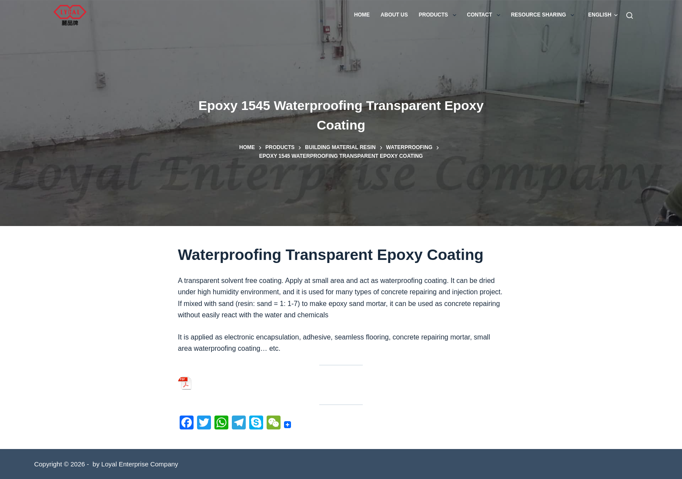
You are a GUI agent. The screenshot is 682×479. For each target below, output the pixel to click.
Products (439, 15)
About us (394, 15)
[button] (602, 15)
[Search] (629, 15)
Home (362, 15)
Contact (485, 15)
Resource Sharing (544, 15)
